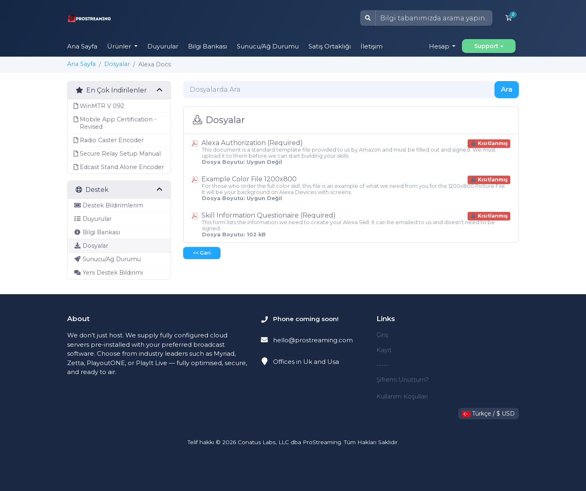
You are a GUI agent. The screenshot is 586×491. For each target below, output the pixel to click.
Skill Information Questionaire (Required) (351, 224)
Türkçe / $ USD (488, 413)
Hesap (440, 46)
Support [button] (486, 46)
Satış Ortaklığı (329, 46)
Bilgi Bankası (207, 46)
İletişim (372, 46)
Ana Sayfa (82, 46)
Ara (506, 89)
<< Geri (202, 253)
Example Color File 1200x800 (351, 188)
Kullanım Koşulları (402, 396)
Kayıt (383, 350)
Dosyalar (117, 64)
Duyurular (162, 46)
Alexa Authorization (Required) (351, 152)
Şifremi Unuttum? (402, 379)
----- (382, 365)
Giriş (382, 335)
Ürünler (120, 46)
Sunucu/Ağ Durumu (268, 46)
